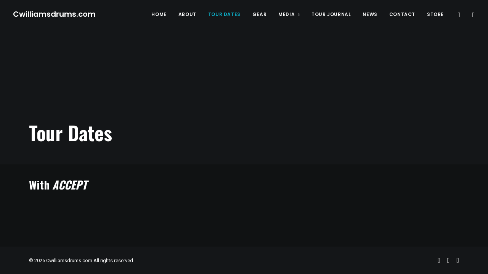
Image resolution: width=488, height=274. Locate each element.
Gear (259, 14)
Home (158, 14)
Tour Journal (331, 14)
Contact (402, 14)
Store (435, 14)
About (187, 14)
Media (289, 14)
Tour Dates (224, 14)
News (370, 14)
